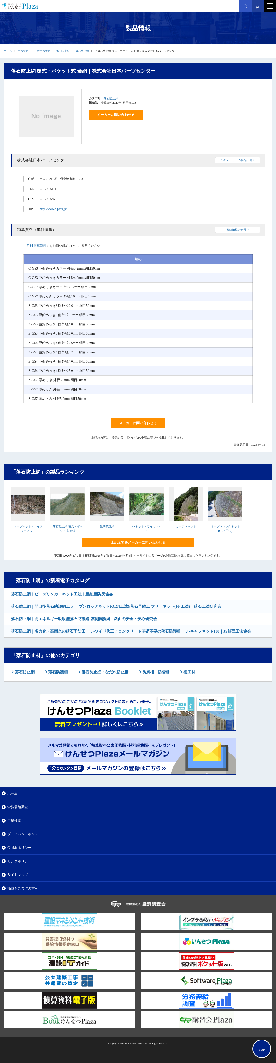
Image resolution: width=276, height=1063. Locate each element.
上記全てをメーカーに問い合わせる (138, 542)
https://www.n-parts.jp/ (53, 209)
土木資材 (23, 50)
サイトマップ (17, 875)
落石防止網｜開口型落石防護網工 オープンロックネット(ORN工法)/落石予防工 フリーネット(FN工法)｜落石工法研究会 (116, 606)
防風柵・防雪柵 (155, 672)
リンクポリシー (19, 861)
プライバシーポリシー (24, 834)
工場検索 (14, 821)
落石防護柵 (57, 672)
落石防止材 (63, 50)
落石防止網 (82, 50)
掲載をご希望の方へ (22, 888)
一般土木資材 (42, 50)
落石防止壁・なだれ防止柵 (105, 672)
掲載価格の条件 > (237, 229)
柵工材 (188, 672)
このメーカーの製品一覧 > (237, 160)
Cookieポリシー (19, 848)
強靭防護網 (107, 526)
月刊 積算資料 (36, 246)
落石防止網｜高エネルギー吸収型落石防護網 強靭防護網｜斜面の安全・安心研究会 (84, 619)
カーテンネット (186, 526)
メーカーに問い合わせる (116, 115)
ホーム (8, 50)
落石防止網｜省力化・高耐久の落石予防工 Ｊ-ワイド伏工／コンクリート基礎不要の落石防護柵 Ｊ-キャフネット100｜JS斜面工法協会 (131, 631)
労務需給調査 (17, 807)
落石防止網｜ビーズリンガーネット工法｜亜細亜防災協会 (62, 594)
